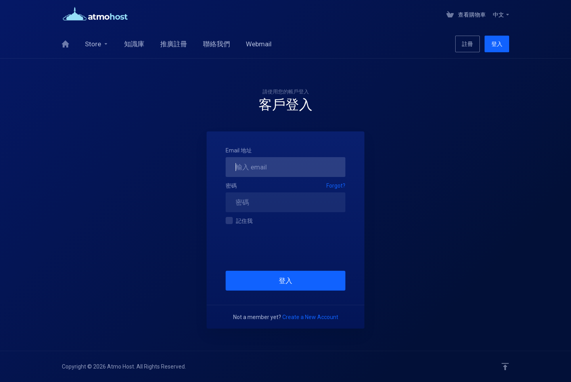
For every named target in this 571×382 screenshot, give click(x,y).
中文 (501, 14)
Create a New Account (310, 317)
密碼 (231, 185)
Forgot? (335, 185)
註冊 (467, 44)
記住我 (239, 220)
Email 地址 (239, 150)
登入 (496, 44)
